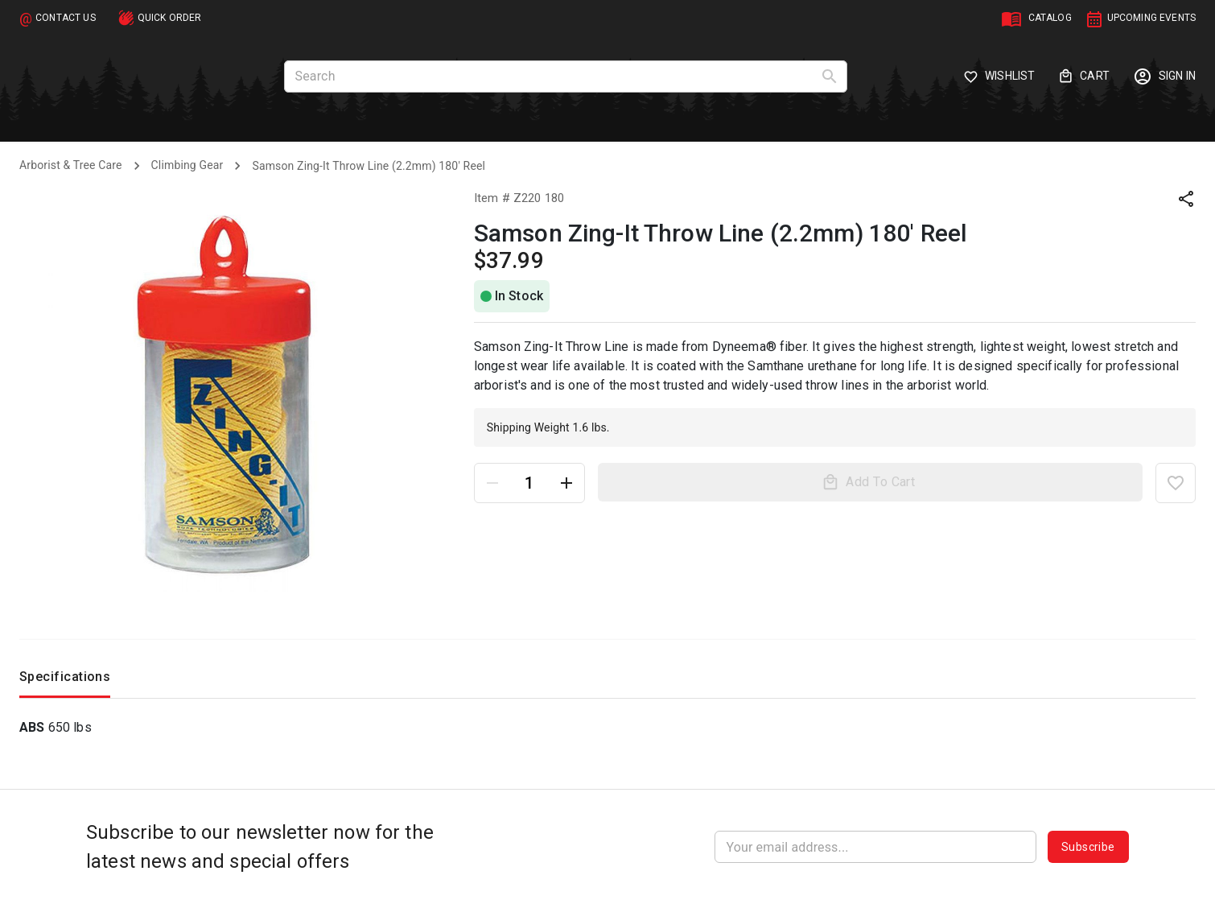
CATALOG (1050, 17)
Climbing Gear (187, 165)
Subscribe (1088, 847)
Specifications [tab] (64, 681)
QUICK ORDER (170, 17)
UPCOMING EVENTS (1151, 17)
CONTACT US (65, 17)
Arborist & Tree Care (70, 165)
